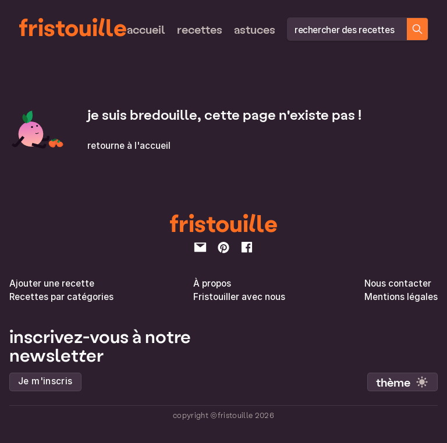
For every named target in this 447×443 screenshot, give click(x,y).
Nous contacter (397, 283)
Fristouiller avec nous (239, 296)
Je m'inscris (45, 381)
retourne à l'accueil (129, 145)
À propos (212, 283)
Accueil (146, 29)
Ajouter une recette (51, 283)
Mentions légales (401, 296)
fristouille (73, 27)
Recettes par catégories (61, 296)
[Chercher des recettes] (417, 29)
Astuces (254, 29)
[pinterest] (223, 247)
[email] (200, 247)
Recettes (199, 29)
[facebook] (247, 247)
